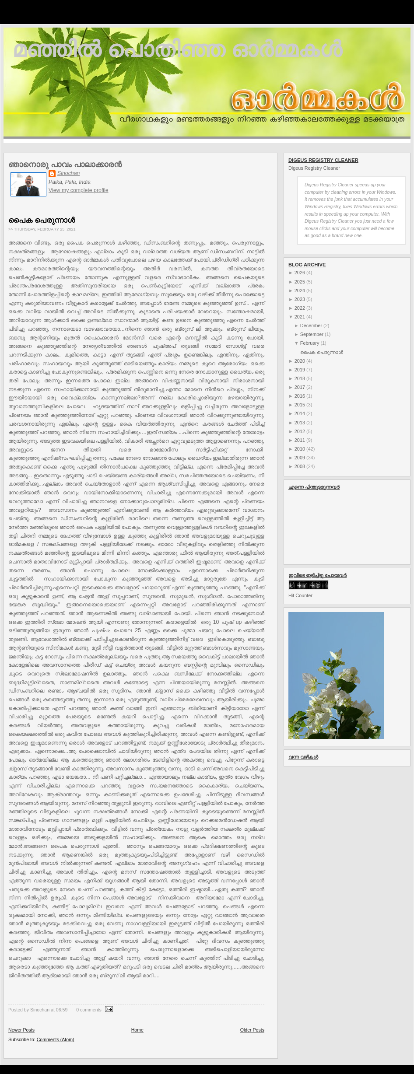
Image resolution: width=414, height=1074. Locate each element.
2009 (300, 457)
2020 (300, 361)
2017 (300, 387)
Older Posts (252, 1029)
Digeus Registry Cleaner (314, 168)
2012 (300, 431)
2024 (300, 290)
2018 (300, 378)
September (311, 334)
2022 (300, 308)
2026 (300, 272)
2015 (300, 404)
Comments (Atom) (55, 1039)
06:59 (61, 1009)
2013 (300, 422)
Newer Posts (21, 1029)
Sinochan (68, 173)
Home (137, 1029)
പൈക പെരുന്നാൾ (41, 220)
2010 (300, 448)
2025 (300, 281)
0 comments (89, 1009)
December (311, 325)
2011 (300, 440)
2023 (300, 299)
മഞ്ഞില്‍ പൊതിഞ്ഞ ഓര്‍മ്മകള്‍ (177, 49)
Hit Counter (300, 595)
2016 (300, 396)
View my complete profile (79, 190)
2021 (300, 316)
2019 (300, 369)
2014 (300, 413)
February (309, 343)
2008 (300, 466)
